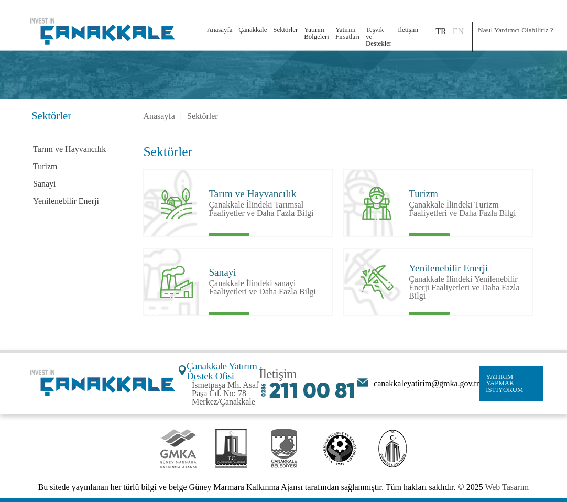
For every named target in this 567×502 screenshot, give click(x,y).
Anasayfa (219, 30)
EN (458, 31)
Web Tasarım (507, 487)
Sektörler (202, 116)
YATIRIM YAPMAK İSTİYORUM (504, 383)
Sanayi (44, 183)
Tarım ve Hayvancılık (69, 149)
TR (440, 31)
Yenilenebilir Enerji (66, 201)
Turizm (45, 166)
